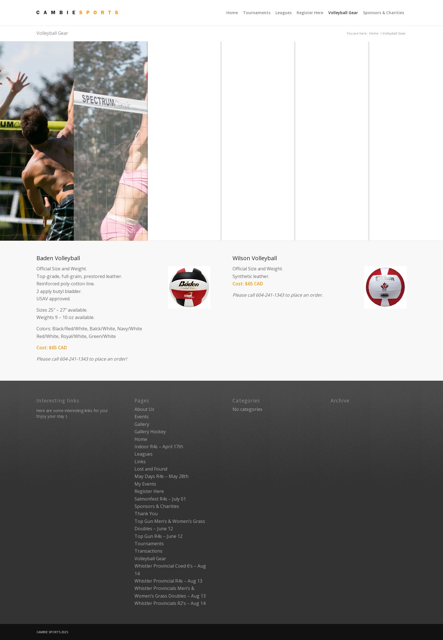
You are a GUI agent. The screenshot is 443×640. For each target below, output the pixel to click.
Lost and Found (150, 469)
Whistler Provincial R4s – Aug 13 (168, 581)
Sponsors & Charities (156, 506)
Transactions (148, 551)
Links (140, 461)
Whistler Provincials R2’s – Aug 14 (169, 603)
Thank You (146, 513)
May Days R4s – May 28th (161, 476)
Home (374, 33)
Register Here (149, 491)
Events (141, 416)
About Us (144, 409)
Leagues (143, 454)
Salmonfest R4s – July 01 (160, 499)
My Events (145, 484)
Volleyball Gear (52, 33)
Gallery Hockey (150, 431)
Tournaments (149, 543)
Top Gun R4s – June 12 (158, 536)
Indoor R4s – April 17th (158, 446)
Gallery (141, 424)
